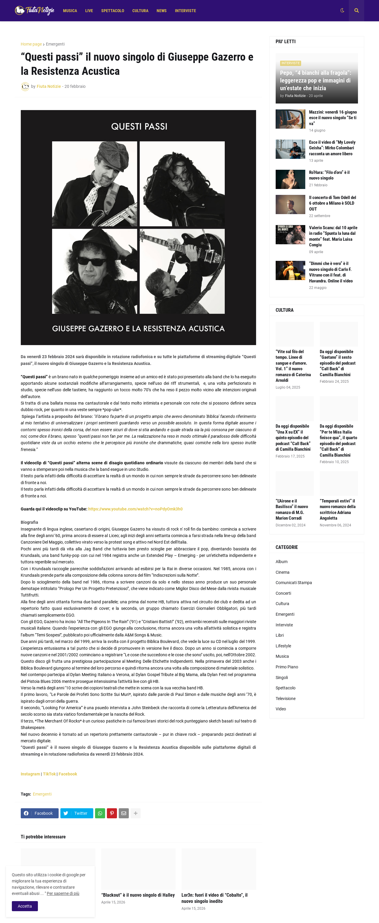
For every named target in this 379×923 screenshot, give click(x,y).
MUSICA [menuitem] (70, 10)
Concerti (283, 593)
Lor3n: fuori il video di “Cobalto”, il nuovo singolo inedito (215, 898)
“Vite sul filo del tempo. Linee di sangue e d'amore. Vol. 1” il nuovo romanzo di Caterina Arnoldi (293, 366)
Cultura (282, 603)
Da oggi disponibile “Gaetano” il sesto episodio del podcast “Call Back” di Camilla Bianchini (338, 363)
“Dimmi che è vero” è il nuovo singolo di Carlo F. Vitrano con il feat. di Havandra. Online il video (331, 272)
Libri (280, 635)
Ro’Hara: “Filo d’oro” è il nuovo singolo (329, 175)
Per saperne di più (63, 893)
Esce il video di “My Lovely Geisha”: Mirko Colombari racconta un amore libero (332, 148)
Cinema (283, 572)
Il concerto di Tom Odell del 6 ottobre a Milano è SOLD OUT (332, 203)
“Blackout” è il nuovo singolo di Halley (138, 895)
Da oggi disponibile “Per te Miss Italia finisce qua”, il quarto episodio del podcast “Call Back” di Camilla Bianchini (338, 440)
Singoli (282, 677)
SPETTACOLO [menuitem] (112, 10)
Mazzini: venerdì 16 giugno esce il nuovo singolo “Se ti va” (333, 117)
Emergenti (55, 44)
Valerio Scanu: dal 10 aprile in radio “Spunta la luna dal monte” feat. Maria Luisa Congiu (333, 236)
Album (282, 561)
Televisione (286, 698)
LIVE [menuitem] (89, 10)
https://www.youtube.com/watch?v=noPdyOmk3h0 (135, 509)
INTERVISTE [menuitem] (185, 10)
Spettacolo (286, 688)
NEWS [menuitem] (162, 10)
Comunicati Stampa (294, 582)
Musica (282, 656)
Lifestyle (283, 646)
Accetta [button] (25, 906)
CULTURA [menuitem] (140, 10)
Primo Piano (287, 667)
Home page (31, 44)
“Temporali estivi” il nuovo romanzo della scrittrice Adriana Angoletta (338, 509)
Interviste (284, 625)
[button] (342, 10)
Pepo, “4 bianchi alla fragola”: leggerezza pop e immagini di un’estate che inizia (315, 80)
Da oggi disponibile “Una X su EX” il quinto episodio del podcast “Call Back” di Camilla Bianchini (293, 437)
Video (281, 709)
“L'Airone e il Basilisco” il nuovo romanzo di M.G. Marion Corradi (292, 509)
